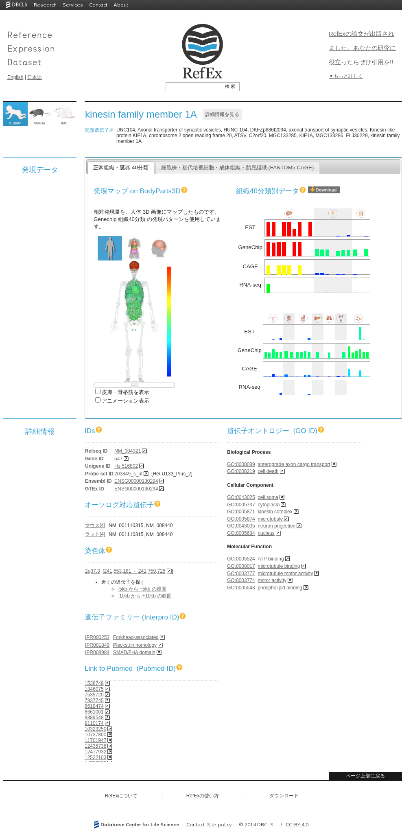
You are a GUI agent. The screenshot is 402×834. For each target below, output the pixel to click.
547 (118, 459)
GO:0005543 (241, 588)
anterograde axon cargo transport (294, 464)
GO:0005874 (241, 519)
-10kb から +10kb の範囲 (145, 596)
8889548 (94, 717)
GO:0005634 (241, 533)
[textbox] (193, 86)
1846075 (94, 689)
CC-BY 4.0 (297, 824)
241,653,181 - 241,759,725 (135, 571)
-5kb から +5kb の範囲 (142, 589)
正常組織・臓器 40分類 (120, 167)
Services (73, 5)
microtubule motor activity (285, 573)
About (121, 5)
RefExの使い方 (202, 796)
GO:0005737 (241, 505)
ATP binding (271, 559)
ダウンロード (284, 796)
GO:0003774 (241, 580)
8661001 (94, 712)
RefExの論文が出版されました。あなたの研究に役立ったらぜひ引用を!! (362, 48)
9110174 (94, 723)
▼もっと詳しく (346, 76)
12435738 (95, 746)
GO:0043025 (241, 497)
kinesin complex (275, 511)
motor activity (272, 580)
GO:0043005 (241, 526)
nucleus (266, 533)
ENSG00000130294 (136, 481)
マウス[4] (95, 525)
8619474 (94, 706)
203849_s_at (128, 474)
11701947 (95, 740)
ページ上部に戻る (365, 776)
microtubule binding (279, 566)
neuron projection (276, 526)
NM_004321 (127, 451)
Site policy (219, 824)
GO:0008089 (241, 464)
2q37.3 (92, 571)
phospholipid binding (280, 588)
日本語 (34, 77)
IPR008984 (97, 652)
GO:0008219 (241, 471)
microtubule (270, 519)
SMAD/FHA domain (134, 652)
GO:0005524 (241, 559)
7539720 (94, 695)
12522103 (95, 757)
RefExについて (121, 796)
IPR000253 (97, 637)
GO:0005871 (241, 511)
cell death (268, 471)
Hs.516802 (126, 466)
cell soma (268, 497)
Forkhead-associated (136, 637)
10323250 (95, 729)
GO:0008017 (241, 566)
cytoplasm (269, 505)
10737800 (95, 735)
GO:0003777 (241, 573)
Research (45, 5)
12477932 (95, 752)
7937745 (94, 700)
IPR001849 (97, 645)
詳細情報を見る (222, 114)
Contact (98, 5)
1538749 (94, 683)
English (15, 77)
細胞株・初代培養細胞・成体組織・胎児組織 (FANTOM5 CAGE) (237, 167)
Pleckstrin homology (135, 645)
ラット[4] (95, 534)
